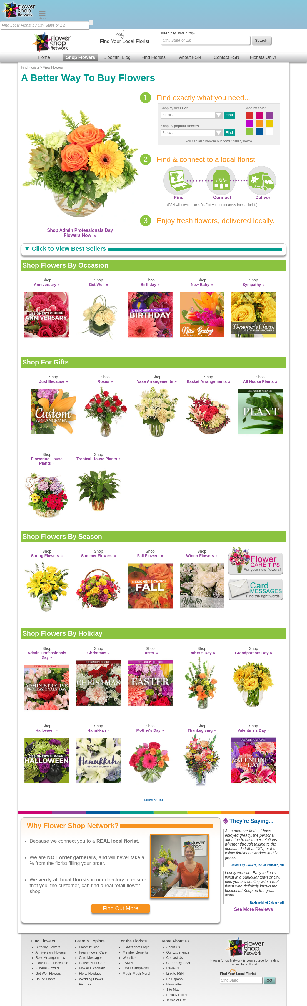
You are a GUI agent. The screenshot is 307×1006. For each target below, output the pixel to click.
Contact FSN (226, 28)
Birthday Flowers (48, 918)
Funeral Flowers (47, 939)
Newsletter (174, 955)
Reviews (172, 939)
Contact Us (174, 928)
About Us (173, 918)
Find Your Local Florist (238, 945)
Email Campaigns (136, 939)
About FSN (190, 28)
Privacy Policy (176, 966)
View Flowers (53, 38)
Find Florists (153, 28)
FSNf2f (128, 934)
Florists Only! (263, 28)
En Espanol (174, 950)
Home (44, 28)
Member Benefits (135, 923)
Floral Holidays (90, 944)
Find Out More (120, 879)
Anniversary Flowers (51, 923)
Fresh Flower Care (93, 923)
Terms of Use (153, 771)
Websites (129, 928)
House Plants (45, 950)
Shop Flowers (80, 28)
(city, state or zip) (178, 4)
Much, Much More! (136, 944)
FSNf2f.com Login (136, 918)
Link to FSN (175, 944)
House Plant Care (92, 934)
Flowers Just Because (52, 934)
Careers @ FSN (178, 934)
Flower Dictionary (92, 939)
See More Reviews (253, 880)
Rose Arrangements (50, 928)
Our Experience (177, 923)
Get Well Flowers (48, 944)
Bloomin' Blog (116, 28)
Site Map (172, 960)
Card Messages (91, 928)
